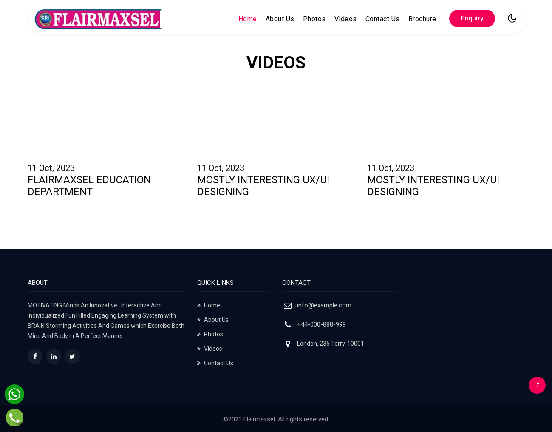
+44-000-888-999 (321, 324)
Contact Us (382, 19)
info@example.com (324, 305)
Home (247, 18)
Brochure (422, 19)
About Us (280, 19)
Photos (314, 19)
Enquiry (472, 18)
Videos (345, 19)
